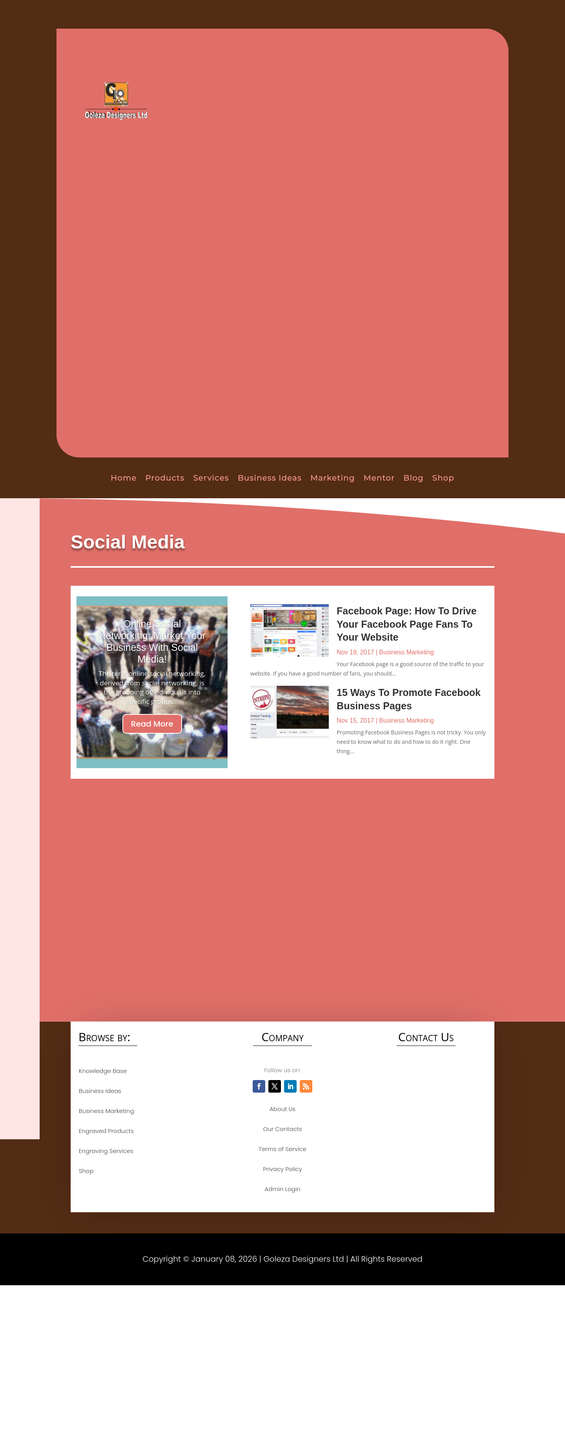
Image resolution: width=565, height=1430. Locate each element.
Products (164, 478)
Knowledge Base (102, 1071)
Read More (152, 723)
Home (124, 478)
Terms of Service (282, 1149)
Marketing (332, 478)
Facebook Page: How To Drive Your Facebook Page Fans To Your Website (407, 624)
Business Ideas (270, 478)
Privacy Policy (282, 1169)
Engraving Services (105, 1151)
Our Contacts (282, 1129)
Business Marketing (406, 652)
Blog (413, 478)
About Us (282, 1109)
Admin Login (282, 1189)
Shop (443, 478)
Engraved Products (105, 1131)
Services (211, 478)
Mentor (379, 478)
